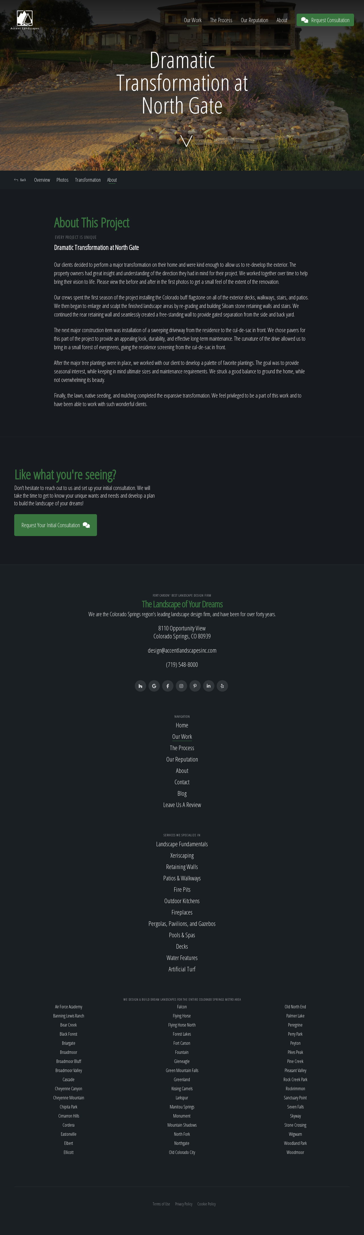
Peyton (295, 1043)
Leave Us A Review (182, 804)
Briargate (68, 1043)
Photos (63, 179)
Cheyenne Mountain (68, 1098)
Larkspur (182, 1098)
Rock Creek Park (295, 1079)
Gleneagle (182, 1061)
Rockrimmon (295, 1088)
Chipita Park (68, 1107)
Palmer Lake (295, 1016)
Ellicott (69, 1152)
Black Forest (68, 1034)
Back (20, 179)
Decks (182, 946)
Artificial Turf (182, 969)
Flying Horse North (182, 1025)
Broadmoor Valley (68, 1070)
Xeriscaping (182, 855)
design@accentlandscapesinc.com (182, 650)
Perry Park (295, 1034)
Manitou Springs (182, 1107)
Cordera (69, 1125)
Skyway (295, 1116)
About (282, 20)
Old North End (295, 1007)
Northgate (181, 1143)
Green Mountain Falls (182, 1070)
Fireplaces (182, 912)
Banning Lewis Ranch (68, 1016)
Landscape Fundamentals (182, 843)
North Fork (182, 1134)
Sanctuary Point (295, 1098)
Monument (182, 1116)
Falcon (182, 1007)
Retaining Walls (182, 866)
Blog (182, 793)
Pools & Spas (182, 934)
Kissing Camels (182, 1088)
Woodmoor (295, 1152)
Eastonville (68, 1134)
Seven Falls (295, 1107)
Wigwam (295, 1134)
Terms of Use (161, 1204)
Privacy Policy (183, 1204)
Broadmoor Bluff (68, 1061)
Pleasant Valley (295, 1070)
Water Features (182, 957)
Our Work (193, 20)
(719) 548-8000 (182, 664)
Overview (42, 179)
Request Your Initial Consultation (55, 525)
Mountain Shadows (182, 1125)
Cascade (69, 1079)
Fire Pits (182, 889)
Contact (182, 781)
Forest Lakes (182, 1034)
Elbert (68, 1143)
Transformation (88, 179)
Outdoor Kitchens (182, 900)
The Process (221, 20)
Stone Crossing (295, 1125)
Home (182, 725)
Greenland (182, 1079)
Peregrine (295, 1025)
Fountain (182, 1052)
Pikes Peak (295, 1052)
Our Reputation (254, 20)
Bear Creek (68, 1025)
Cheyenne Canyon (68, 1088)
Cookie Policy (206, 1204)
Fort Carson (181, 1043)
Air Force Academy (68, 1007)
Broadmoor (68, 1052)
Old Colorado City (182, 1152)
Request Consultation (325, 20)
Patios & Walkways (182, 878)
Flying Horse (182, 1016)
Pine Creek (295, 1061)
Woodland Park (295, 1143)
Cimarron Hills (68, 1116)
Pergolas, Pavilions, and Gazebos (182, 923)
